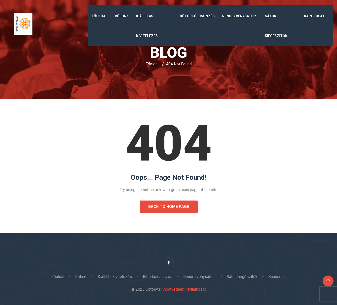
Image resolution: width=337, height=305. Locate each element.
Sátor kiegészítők (276, 26)
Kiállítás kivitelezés (147, 26)
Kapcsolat (314, 16)
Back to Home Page (168, 206)
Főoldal (99, 16)
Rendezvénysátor (239, 16)
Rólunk (122, 16)
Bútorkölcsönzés (197, 16)
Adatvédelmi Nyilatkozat (184, 289)
